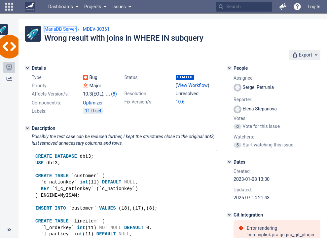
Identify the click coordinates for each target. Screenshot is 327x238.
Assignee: (244, 78)
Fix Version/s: (139, 101)
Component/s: (46, 102)
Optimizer (93, 102)
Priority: (40, 85)
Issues (119, 6)
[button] (9, 6)
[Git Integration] (229, 215)
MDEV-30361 (96, 29)
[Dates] (229, 162)
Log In (314, 6)
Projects (92, 6)
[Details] (27, 68)
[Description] (27, 128)
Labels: (39, 111)
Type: (37, 77)
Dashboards (60, 6)
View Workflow (192, 85)
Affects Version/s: (50, 94)
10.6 (180, 101)
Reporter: (243, 99)
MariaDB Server (60, 29)
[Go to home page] (30, 6)
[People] (229, 68)
